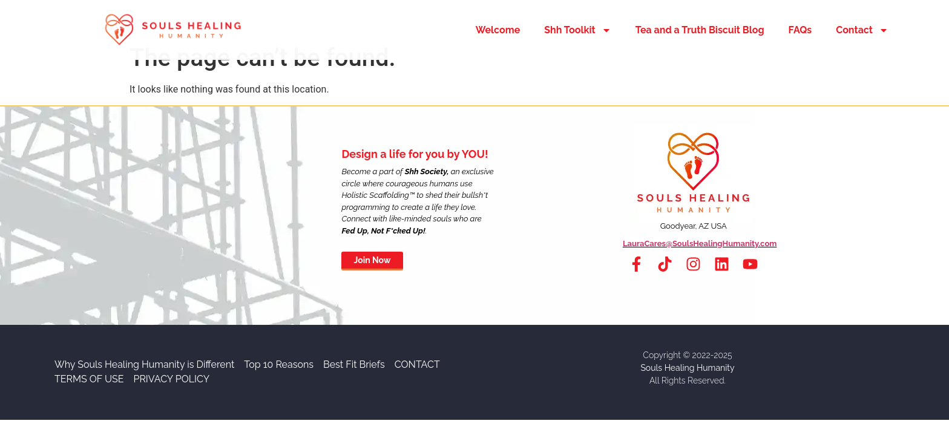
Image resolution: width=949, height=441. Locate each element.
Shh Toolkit (577, 30)
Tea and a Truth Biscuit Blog (699, 30)
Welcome (498, 30)
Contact (862, 30)
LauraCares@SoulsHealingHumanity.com (700, 264)
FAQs (800, 30)
